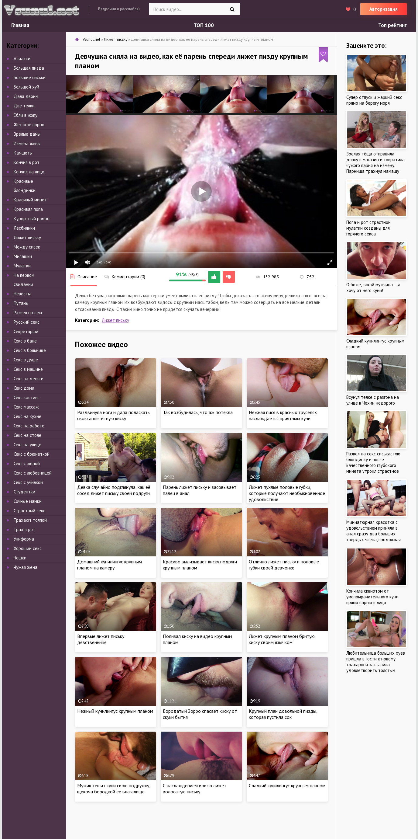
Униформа (24, 539)
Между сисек (27, 247)
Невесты (22, 294)
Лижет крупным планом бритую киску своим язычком (282, 639)
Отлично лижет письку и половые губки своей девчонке (284, 565)
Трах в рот (24, 529)
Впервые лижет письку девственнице (100, 639)
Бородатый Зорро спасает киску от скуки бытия (200, 714)
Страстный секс (29, 510)
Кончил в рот (26, 162)
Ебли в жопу (25, 115)
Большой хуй (26, 87)
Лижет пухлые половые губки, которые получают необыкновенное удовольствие (287, 493)
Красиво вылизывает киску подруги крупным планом (200, 565)
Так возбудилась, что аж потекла (198, 412)
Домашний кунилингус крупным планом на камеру (109, 565)
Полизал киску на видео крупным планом (197, 639)
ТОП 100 (204, 25)
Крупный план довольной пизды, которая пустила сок (283, 714)
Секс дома (24, 388)
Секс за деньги (28, 378)
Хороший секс (28, 548)
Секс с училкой (28, 482)
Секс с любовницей (33, 473)
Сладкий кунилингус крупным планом (287, 785)
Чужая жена (25, 567)
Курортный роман (32, 218)
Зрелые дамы (27, 134)
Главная (20, 25)
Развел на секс (28, 312)
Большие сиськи (30, 77)
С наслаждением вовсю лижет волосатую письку (194, 788)
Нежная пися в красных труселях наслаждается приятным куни (283, 415)
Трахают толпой (30, 520)
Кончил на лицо (29, 172)
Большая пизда (29, 68)
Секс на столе (27, 435)
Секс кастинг (26, 397)
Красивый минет (30, 200)
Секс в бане (25, 341)
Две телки (24, 106)
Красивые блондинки (25, 185)
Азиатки (22, 58)
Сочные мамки (28, 501)
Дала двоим (26, 96)
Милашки (23, 256)
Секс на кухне (27, 416)
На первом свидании (24, 279)
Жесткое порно (29, 124)
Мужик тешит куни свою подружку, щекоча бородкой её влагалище (113, 788)
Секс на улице (27, 444)
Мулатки (22, 266)
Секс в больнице (30, 350)
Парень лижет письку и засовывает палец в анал (199, 490)
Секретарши (26, 331)
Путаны (21, 303)
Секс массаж (26, 407)
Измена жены (27, 143)
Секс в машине (28, 369)
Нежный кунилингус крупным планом (115, 711)
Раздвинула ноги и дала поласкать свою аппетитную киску (113, 415)
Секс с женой (27, 463)
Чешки (20, 558)
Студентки (24, 492)
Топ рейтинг (392, 25)
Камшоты (23, 153)
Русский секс (26, 322)
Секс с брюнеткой (32, 454)
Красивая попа (28, 209)
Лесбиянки (24, 228)
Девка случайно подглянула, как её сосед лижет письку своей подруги (113, 490)
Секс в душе (26, 360)
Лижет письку (115, 320)
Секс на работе (29, 426)
